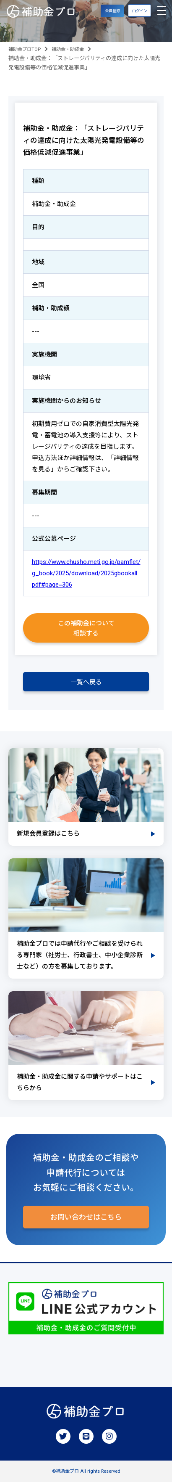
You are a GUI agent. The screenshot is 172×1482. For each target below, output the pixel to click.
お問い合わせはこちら (86, 1217)
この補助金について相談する (86, 628)
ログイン (139, 10)
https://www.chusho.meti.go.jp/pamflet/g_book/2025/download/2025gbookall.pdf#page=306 (86, 573)
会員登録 (112, 10)
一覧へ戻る (86, 682)
